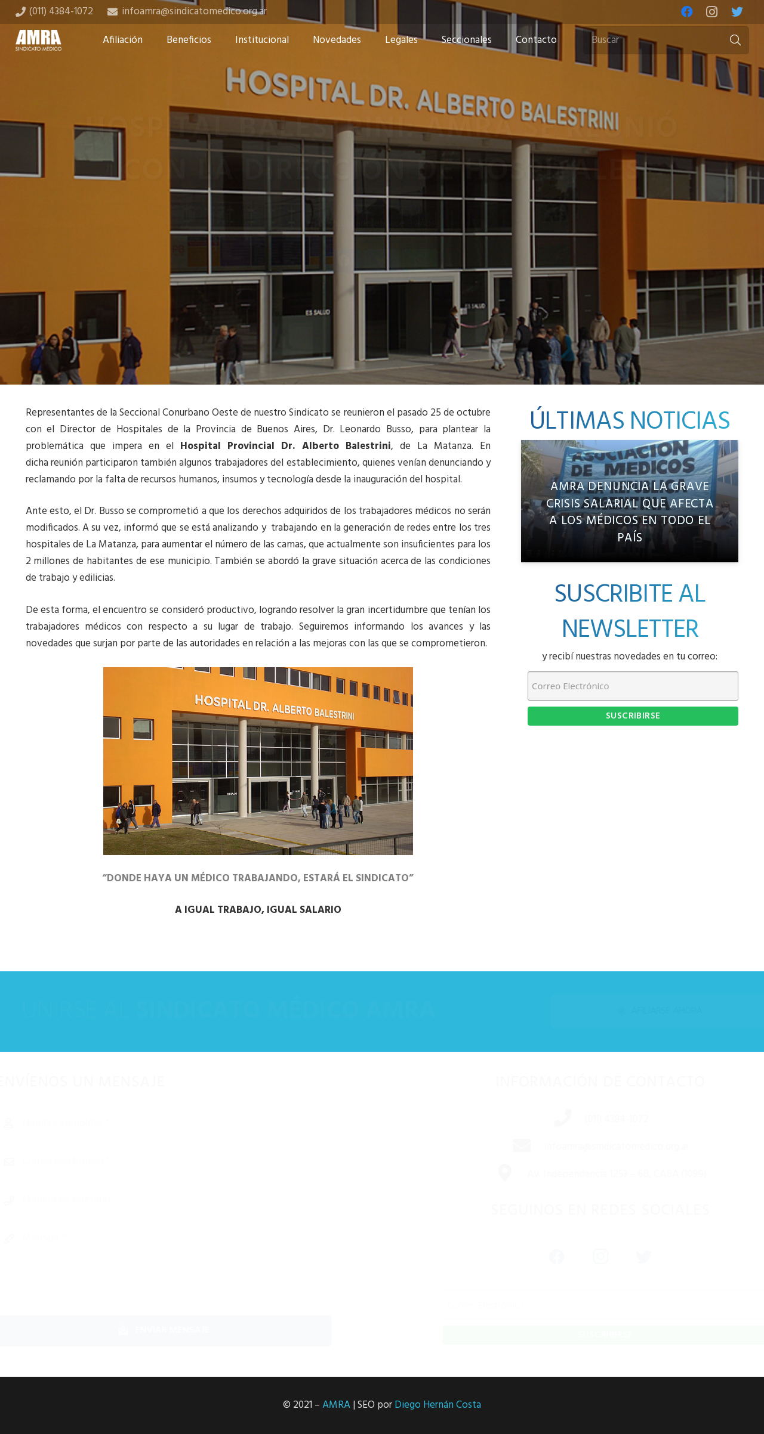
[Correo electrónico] (180, 1161)
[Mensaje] (180, 1264)
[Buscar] (666, 40)
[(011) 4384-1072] (552, 1120)
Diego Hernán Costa (438, 1405)
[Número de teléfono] (180, 1200)
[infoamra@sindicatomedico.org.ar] (511, 1147)
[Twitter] (737, 12)
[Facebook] (687, 12)
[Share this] (344, 290)
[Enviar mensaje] (180, 1330)
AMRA (336, 1405)
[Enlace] (39, 40)
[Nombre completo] (180, 1123)
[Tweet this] (382, 290)
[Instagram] (712, 12)
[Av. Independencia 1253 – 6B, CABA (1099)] (494, 1174)
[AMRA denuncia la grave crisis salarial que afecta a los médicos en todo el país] (629, 501)
